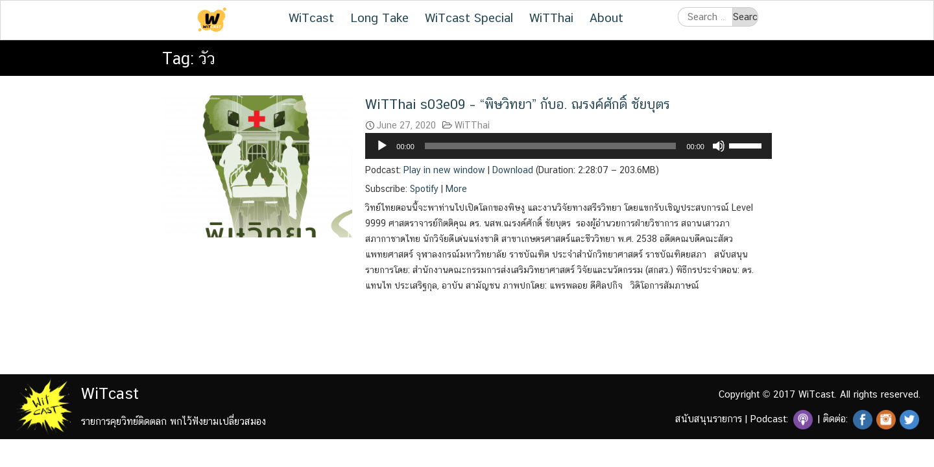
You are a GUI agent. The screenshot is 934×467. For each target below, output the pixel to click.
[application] (568, 146)
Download (512, 170)
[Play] (382, 145)
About (606, 17)
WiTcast (311, 17)
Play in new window (444, 170)
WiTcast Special (469, 17)
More (456, 189)
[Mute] (718, 145)
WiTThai (551, 17)
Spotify (424, 189)
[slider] (551, 146)
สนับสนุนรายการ (708, 418)
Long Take (379, 17)
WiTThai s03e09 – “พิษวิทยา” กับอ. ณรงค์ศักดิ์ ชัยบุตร (517, 104)
